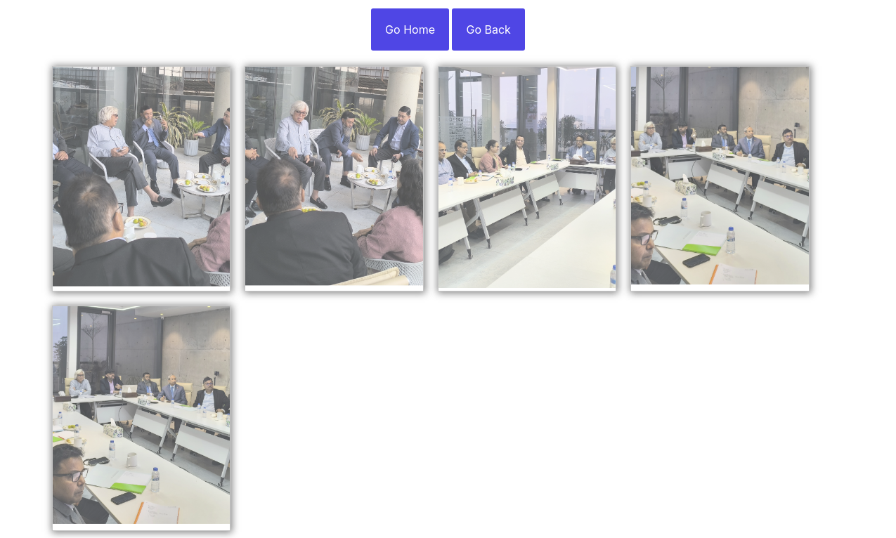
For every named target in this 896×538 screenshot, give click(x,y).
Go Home (410, 29)
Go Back (488, 29)
